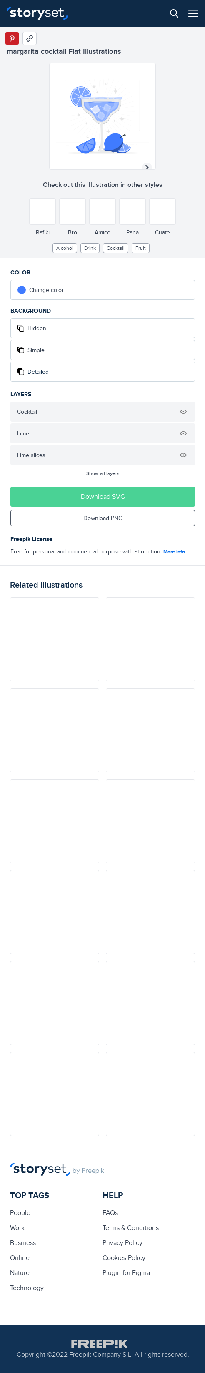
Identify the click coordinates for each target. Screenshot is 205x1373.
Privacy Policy (122, 1242)
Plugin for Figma (126, 1272)
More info (174, 551)
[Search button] (174, 13)
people (20, 1212)
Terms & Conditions (130, 1227)
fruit (140, 247)
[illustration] (54, 639)
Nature (20, 1272)
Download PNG (102, 518)
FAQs (110, 1212)
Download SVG (103, 496)
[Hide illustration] (183, 412)
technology (27, 1288)
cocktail (116, 247)
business (23, 1242)
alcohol (64, 247)
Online (20, 1257)
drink (90, 247)
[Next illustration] (147, 168)
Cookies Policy (123, 1257)
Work (17, 1227)
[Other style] (42, 211)
